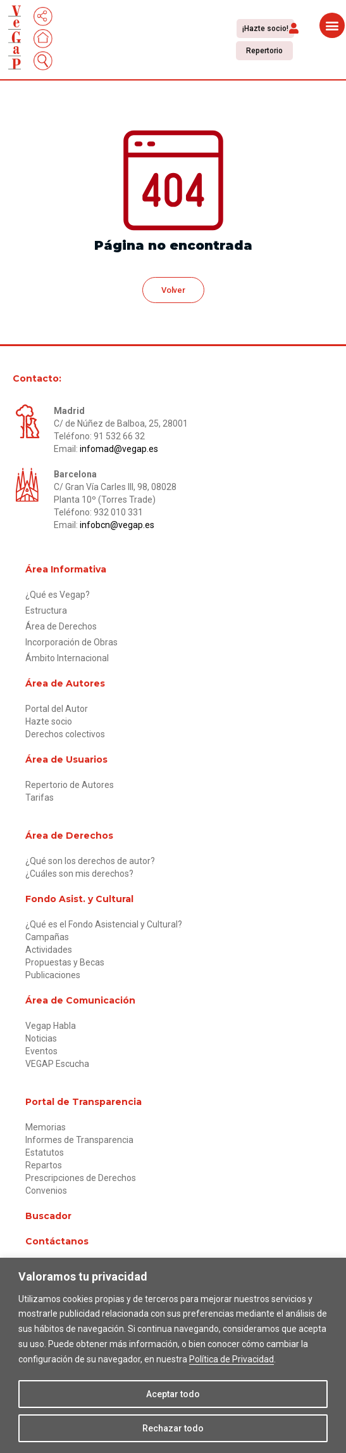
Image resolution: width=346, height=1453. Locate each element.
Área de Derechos (69, 835)
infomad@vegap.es (119, 449)
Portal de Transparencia (83, 1102)
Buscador (48, 1216)
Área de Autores (65, 683)
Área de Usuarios (66, 759)
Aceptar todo (173, 1394)
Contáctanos (57, 1241)
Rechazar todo (173, 1428)
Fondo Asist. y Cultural (79, 899)
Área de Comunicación (80, 1000)
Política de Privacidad (231, 1359)
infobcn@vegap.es (117, 525)
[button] (293, 26)
